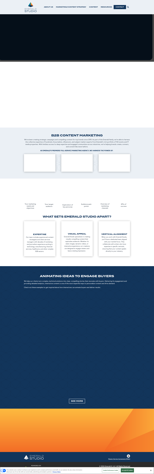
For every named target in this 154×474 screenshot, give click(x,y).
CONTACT (120, 7)
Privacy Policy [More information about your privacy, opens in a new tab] (57, 472)
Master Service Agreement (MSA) (119, 459)
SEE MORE (77, 401)
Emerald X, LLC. (110, 466)
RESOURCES (106, 7)
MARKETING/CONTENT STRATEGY (71, 7)
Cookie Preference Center (110, 470)
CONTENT (93, 7)
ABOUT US (48, 7)
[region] (77, 470)
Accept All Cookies (127, 470)
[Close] (151, 470)
